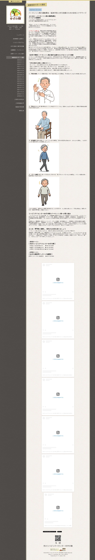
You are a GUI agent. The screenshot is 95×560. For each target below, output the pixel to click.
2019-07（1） (20, 94)
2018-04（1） (20, 96)
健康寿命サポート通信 (18, 57)
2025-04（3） (20, 83)
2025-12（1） (20, 66)
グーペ (57, 555)
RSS (64, 555)
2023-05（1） (20, 85)
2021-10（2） (20, 91)
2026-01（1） (20, 64)
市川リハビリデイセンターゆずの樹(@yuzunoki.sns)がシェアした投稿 (58, 525)
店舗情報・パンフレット (17, 50)
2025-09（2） (20, 72)
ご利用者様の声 (20, 103)
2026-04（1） (20, 60)
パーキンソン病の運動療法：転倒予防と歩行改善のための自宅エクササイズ (57, 13)
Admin (61, 555)
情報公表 (21, 110)
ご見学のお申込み (19, 99)
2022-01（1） (20, 87)
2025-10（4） (20, 70)
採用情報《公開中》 (18, 39)
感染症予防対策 (20, 107)
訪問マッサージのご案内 (17, 54)
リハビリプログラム (18, 42)
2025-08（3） (20, 75)
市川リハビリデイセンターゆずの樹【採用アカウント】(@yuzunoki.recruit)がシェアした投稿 (60, 298)
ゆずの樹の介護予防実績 (17, 46)
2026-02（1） (20, 62)
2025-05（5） (20, 81)
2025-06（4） (20, 79)
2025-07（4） (20, 77)
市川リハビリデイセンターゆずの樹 (58, 546)
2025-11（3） (20, 68)
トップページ (20, 35)
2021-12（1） (20, 89)
